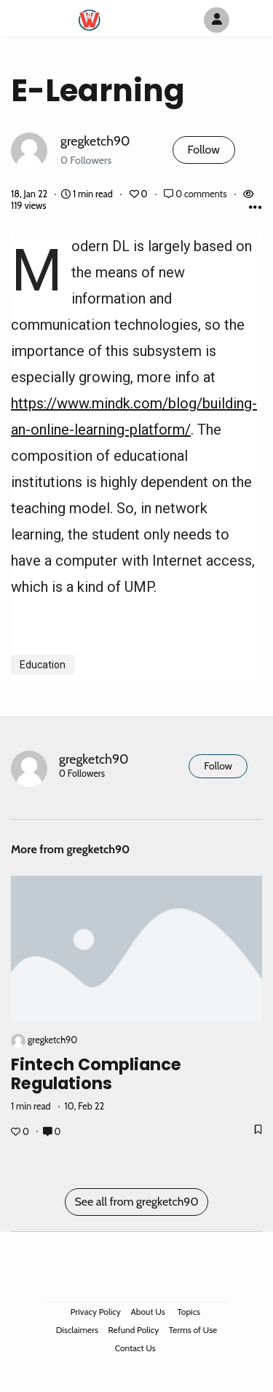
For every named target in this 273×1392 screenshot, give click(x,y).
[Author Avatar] (216, 20)
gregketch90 (95, 141)
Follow (204, 150)
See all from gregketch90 (136, 1202)
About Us (147, 1311)
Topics (188, 1311)
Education (43, 665)
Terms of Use (193, 1329)
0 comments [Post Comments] (196, 194)
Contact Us (135, 1347)
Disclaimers (77, 1329)
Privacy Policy (96, 1311)
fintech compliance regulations (96, 1074)
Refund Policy (133, 1329)
